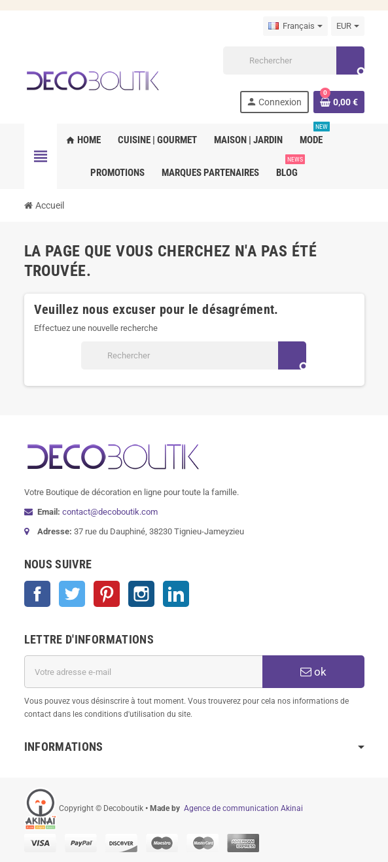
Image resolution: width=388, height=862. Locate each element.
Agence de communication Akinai (243, 808)
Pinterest (107, 594)
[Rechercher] (293, 60)
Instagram (141, 594)
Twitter (72, 594)
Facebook (37, 594)
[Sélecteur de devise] (347, 26)
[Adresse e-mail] (143, 671)
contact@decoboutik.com (110, 512)
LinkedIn (176, 594)
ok (313, 671)
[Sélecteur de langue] (295, 26)
